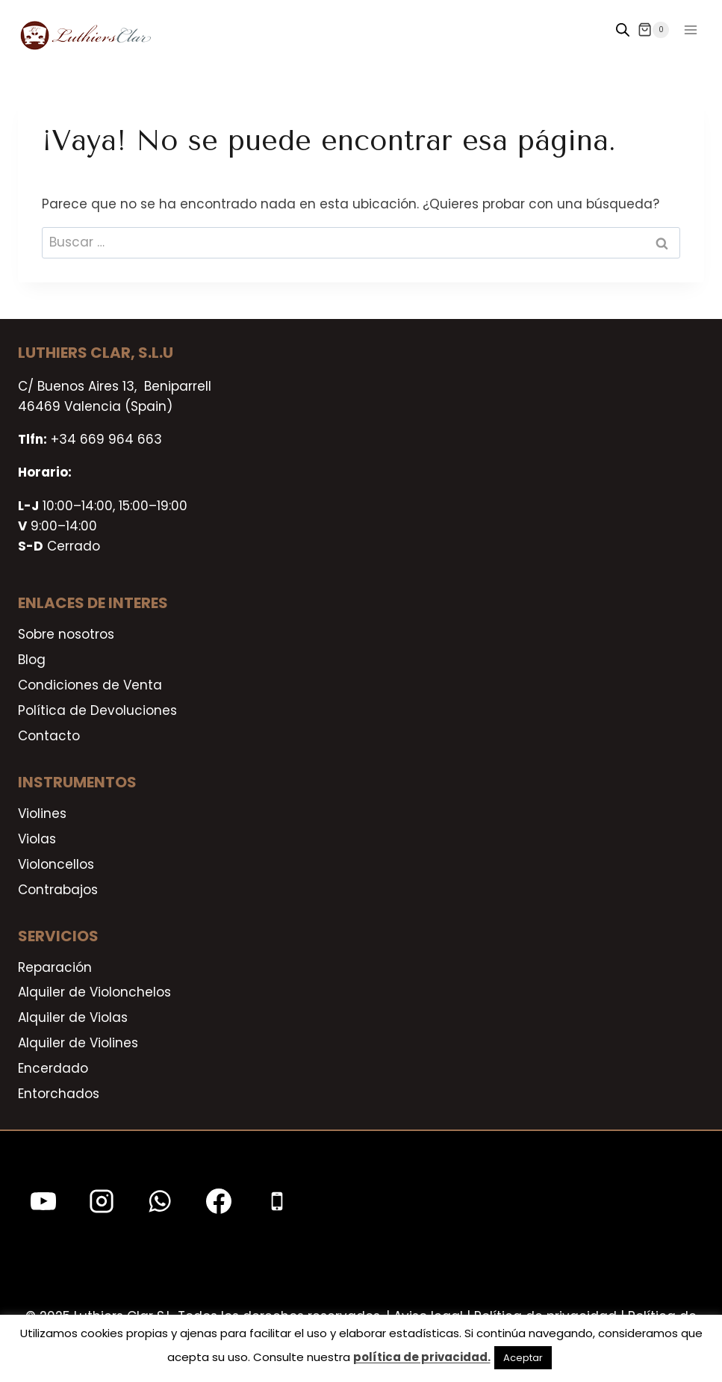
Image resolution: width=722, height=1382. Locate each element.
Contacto (49, 736)
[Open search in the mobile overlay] (622, 30)
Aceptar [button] (523, 1358)
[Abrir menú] (690, 29)
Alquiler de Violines (78, 1043)
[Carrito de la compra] (653, 30)
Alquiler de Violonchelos (94, 992)
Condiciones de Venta (90, 685)
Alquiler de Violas (73, 1017)
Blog (32, 660)
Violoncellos (56, 864)
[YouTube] (43, 1201)
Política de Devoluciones (97, 710)
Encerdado (53, 1068)
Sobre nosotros (66, 634)
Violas (37, 839)
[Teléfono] (277, 1201)
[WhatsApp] (159, 1201)
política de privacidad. (422, 1357)
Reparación (55, 967)
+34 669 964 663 (106, 439)
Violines (42, 813)
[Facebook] (218, 1201)
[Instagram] (101, 1201)
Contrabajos (58, 890)
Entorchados (58, 1094)
